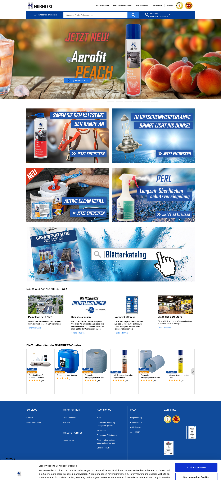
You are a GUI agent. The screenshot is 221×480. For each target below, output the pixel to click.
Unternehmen (71, 410)
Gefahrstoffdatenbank (122, 5)
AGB (99, 418)
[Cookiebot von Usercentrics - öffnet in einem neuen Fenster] (19, 474)
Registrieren (163, 16)
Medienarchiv (142, 5)
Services (31, 410)
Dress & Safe (68, 441)
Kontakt (170, 5)
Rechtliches (104, 410)
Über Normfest (69, 418)
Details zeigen (46, 474)
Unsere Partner (72, 433)
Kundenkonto (136, 422)
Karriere (66, 422)
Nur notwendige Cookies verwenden (196, 460)
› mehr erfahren (34, 328)
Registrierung (136, 418)
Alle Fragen (135, 432)
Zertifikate (170, 410)
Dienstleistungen (102, 5)
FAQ (133, 410)
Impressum (101, 430)
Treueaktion (157, 5)
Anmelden (154, 16)
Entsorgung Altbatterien (107, 435)
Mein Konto (155, 14)
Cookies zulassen (196, 449)
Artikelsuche (135, 427)
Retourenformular (33, 422)
